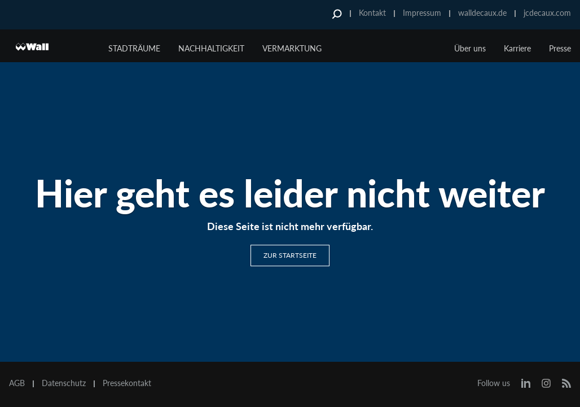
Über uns (470, 48)
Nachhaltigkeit (211, 48)
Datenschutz (64, 383)
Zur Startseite (290, 255)
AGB (17, 383)
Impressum (422, 13)
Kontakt (372, 13)
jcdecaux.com (547, 13)
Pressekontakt (127, 383)
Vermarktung (292, 48)
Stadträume (134, 48)
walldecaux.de (482, 13)
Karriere (517, 48)
